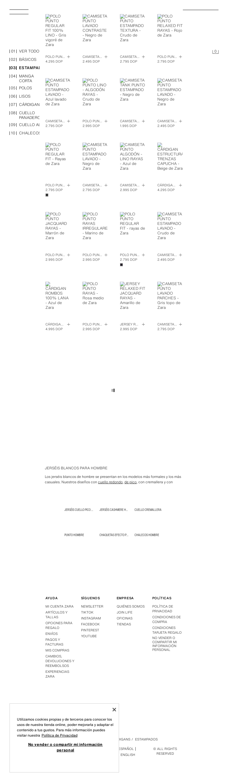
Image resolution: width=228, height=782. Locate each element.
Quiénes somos (131, 606)
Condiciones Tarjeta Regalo (167, 630)
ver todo (24, 51)
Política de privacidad (162, 608)
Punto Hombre (74, 535)
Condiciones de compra (166, 619)
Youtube (89, 636)
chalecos (25, 133)
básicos (23, 59)
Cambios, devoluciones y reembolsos (59, 661)
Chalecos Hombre (146, 535)
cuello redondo (110, 481)
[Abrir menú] (21, 13)
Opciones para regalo (58, 625)
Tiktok (87, 612)
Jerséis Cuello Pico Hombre (83, 509)
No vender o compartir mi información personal (164, 644)
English (128, 754)
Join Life (124, 612)
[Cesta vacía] (215, 52)
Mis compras (57, 650)
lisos (20, 96)
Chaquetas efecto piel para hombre (123, 535)
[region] (64, 738)
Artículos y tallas (56, 614)
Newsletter (92, 606)
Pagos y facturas (54, 642)
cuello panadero (25, 115)
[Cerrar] (114, 709)
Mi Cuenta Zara (59, 606)
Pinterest (90, 630)
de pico (130, 481)
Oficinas (124, 618)
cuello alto (28, 125)
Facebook (90, 624)
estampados (29, 68)
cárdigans (26, 104)
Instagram (91, 618)
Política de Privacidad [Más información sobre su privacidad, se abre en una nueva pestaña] (59, 735)
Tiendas (124, 624)
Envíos (51, 633)
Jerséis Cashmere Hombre (117, 509)
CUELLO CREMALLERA (148, 509)
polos (21, 88)
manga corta (22, 78)
